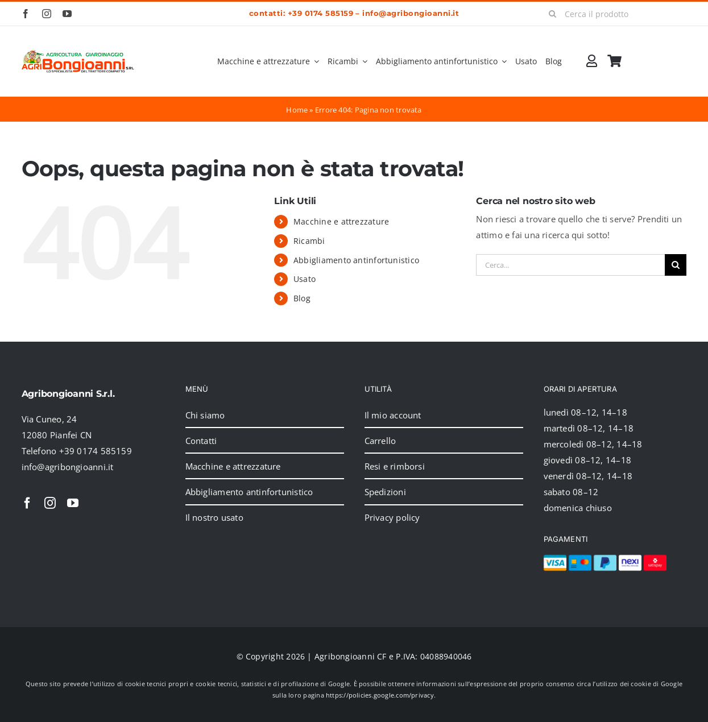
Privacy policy (392, 517)
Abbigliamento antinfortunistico (356, 260)
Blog (301, 298)
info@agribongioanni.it (410, 13)
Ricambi (309, 240)
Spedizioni (385, 491)
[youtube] (67, 13)
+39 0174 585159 (320, 13)
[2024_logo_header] (78, 53)
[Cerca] (552, 14)
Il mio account (393, 415)
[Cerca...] (570, 265)
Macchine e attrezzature (341, 221)
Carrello (380, 440)
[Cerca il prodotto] (613, 14)
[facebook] (25, 13)
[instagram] (46, 13)
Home (297, 110)
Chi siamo (205, 415)
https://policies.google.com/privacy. (381, 695)
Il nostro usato (214, 517)
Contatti (201, 440)
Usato (304, 278)
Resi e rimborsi (395, 466)
